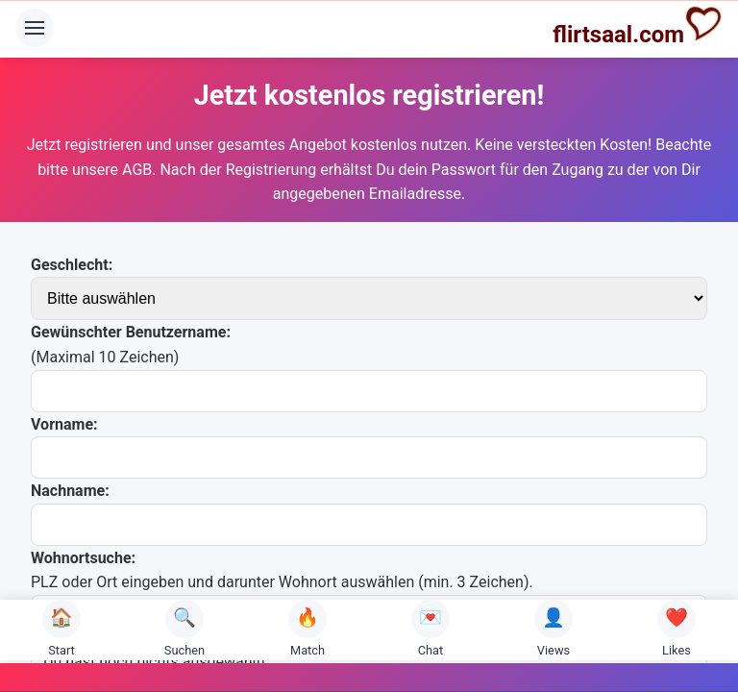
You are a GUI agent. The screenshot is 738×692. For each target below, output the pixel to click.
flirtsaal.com (638, 26)
